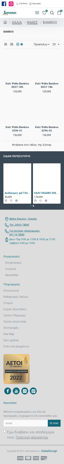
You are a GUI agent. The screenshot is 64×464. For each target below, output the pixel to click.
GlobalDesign (49, 451)
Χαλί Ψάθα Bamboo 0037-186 (47, 85)
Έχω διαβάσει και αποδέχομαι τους (28, 435)
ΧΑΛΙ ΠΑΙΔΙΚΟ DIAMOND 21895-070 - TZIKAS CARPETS (47, 193)
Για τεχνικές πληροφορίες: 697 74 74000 (24, 232)
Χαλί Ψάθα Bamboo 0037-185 (17, 85)
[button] (30, 206)
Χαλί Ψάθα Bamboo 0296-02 (47, 129)
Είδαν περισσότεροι (16, 156)
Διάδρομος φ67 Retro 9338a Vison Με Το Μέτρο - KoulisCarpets (17, 193)
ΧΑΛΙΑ (17, 23)
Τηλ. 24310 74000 (19, 224)
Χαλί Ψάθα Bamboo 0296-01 (17, 129)
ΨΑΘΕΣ (32, 23)
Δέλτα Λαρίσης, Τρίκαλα (23, 218)
